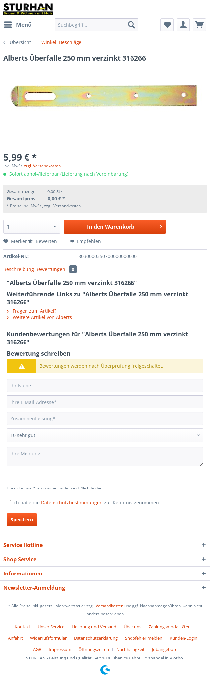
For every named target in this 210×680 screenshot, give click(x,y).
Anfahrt (15, 638)
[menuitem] (17, 24)
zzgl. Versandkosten (42, 166)
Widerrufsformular (48, 638)
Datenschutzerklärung (96, 638)
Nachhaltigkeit (130, 649)
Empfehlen (85, 241)
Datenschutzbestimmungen (72, 502)
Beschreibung (18, 269)
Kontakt (22, 627)
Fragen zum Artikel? (31, 311)
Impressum (60, 649)
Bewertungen (56, 269)
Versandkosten (109, 606)
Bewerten (43, 241)
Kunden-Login (183, 638)
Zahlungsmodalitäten (170, 627)
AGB (37, 649)
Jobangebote (164, 649)
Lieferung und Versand (94, 627)
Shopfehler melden (143, 638)
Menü (18, 24)
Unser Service (51, 627)
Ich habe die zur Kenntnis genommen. (86, 502)
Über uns (132, 627)
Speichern (22, 519)
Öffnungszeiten (94, 649)
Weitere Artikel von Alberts (39, 317)
